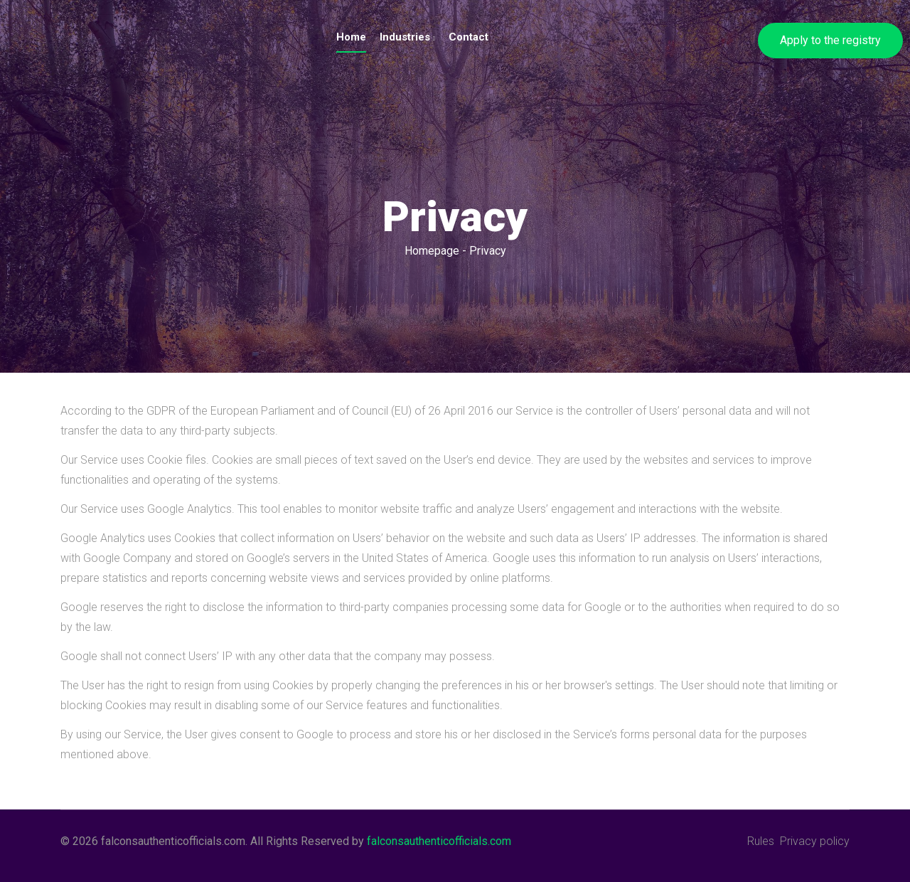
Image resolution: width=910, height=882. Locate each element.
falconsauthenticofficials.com (439, 841)
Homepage (432, 250)
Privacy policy (815, 841)
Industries (407, 37)
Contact (468, 37)
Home (351, 37)
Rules (760, 841)
